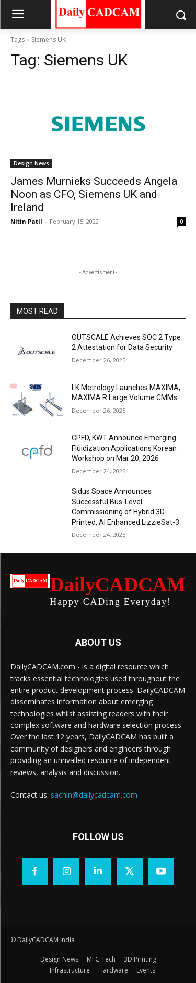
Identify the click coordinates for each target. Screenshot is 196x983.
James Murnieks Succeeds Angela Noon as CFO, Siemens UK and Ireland (93, 194)
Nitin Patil (26, 221)
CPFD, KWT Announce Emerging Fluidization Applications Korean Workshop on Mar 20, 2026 (124, 448)
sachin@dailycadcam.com (94, 795)
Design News (31, 163)
